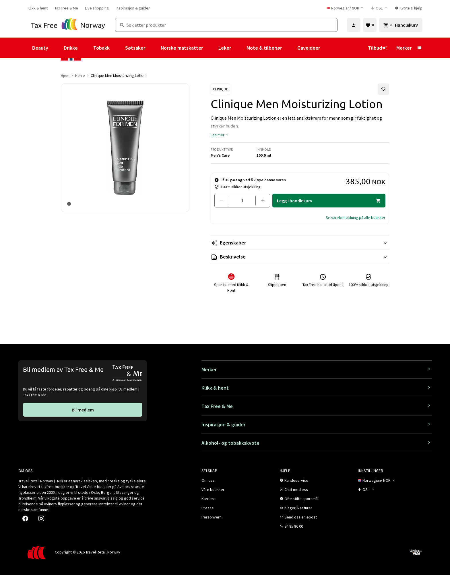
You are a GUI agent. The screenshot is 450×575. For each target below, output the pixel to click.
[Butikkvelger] (379, 8)
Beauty (40, 47)
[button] (220, 135)
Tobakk (101, 47)
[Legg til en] (260, 200)
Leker (224, 47)
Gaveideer (308, 47)
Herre (80, 75)
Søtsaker (135, 47)
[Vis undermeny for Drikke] (85, 48)
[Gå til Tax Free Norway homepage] (68, 25)
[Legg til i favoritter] (383, 89)
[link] (38, 8)
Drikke (71, 47)
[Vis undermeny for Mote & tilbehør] (289, 48)
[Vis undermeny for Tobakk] (117, 48)
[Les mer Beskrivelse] (300, 256)
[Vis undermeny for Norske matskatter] (210, 48)
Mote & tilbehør (264, 47)
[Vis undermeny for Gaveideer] (328, 48)
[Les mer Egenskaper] (300, 242)
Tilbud (377, 47)
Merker (404, 47)
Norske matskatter (182, 47)
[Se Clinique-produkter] (220, 89)
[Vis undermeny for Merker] (419, 48)
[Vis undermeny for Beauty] (56, 48)
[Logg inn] (353, 25)
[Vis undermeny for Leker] (239, 48)
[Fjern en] (224, 200)
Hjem (65, 75)
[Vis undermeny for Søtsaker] (153, 48)
